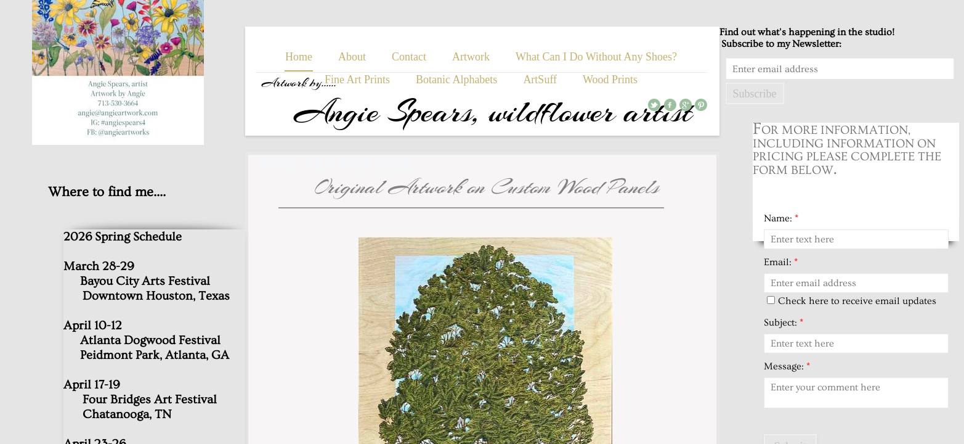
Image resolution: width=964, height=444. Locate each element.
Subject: (783, 322)
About (352, 57)
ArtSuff (540, 79)
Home (298, 57)
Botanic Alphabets (456, 79)
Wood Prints (610, 79)
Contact (409, 57)
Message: (787, 366)
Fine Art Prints (357, 79)
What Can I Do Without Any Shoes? (596, 57)
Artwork (471, 57)
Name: (781, 218)
